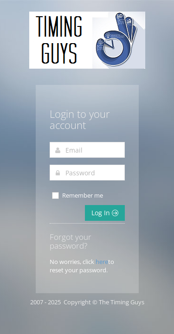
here (102, 261)
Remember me (77, 195)
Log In (104, 212)
